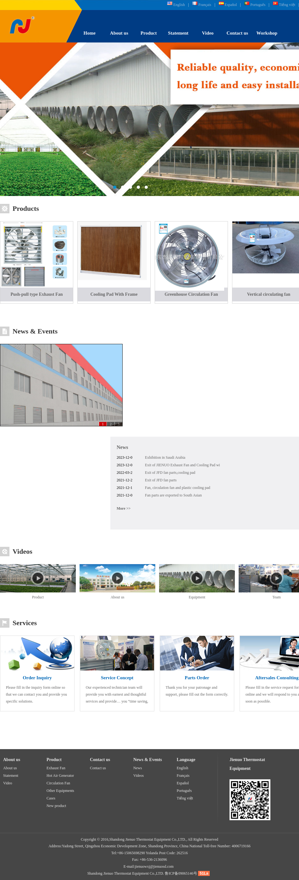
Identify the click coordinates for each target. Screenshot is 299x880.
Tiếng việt (287, 5)
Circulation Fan (58, 783)
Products (26, 208)
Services (25, 623)
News (122, 447)
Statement (178, 33)
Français (204, 5)
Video (207, 33)
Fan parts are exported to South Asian (173, 495)
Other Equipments (60, 790)
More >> (123, 508)
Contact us (237, 33)
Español (231, 5)
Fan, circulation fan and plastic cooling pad (177, 487)
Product (149, 33)
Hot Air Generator (60, 775)
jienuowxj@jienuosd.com (154, 866)
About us (119, 33)
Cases (51, 798)
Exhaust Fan (56, 768)
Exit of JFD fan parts (161, 480)
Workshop (267, 33)
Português (257, 5)
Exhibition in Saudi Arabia (165, 457)
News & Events (35, 331)
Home (90, 33)
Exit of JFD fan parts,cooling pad (170, 472)
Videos (22, 551)
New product (56, 806)
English (179, 5)
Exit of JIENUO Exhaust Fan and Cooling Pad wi (182, 465)
